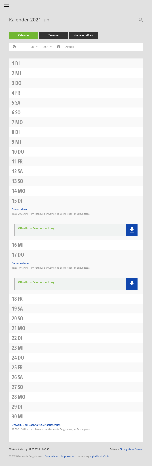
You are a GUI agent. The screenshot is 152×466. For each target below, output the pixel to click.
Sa (17, 102)
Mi (18, 73)
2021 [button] (47, 46)
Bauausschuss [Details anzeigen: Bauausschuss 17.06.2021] (20, 263)
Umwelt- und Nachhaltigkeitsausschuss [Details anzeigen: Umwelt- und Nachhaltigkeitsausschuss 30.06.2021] (36, 425)
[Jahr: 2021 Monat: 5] (14, 47)
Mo (19, 122)
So (18, 112)
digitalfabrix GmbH (100, 456)
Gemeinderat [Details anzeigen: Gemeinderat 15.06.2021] (20, 209)
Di (17, 63)
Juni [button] (33, 46)
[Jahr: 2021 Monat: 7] (58, 47)
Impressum (67, 456)
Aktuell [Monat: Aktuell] (70, 46)
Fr (17, 92)
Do (18, 83)
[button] (132, 230)
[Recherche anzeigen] (140, 20)
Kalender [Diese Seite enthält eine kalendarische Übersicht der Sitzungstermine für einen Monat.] (23, 35)
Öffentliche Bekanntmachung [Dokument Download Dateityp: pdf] (36, 228)
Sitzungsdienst (131, 449)
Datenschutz (51, 456)
